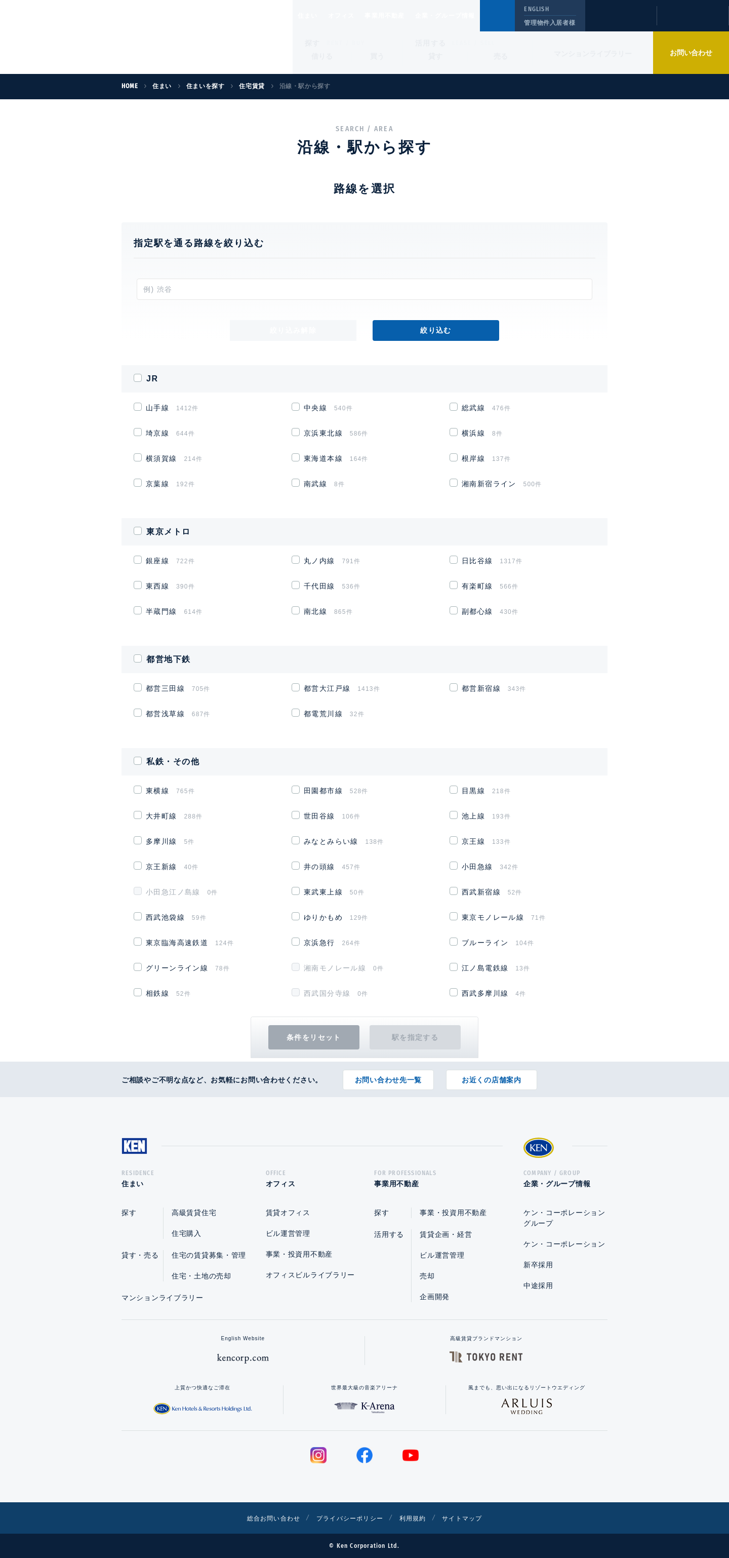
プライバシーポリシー (349, 1518)
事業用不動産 (407, 15)
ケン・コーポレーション (564, 1244)
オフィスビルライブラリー (310, 1275)
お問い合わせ (691, 53)
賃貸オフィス (288, 1213)
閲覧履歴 (619, 22)
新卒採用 (538, 1265)
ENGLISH (536, 9)
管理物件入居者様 (549, 22)
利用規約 (419, 1518)
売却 (427, 1276)
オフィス (354, 15)
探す (312, 43)
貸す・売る (140, 1255)
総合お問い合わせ (262, 1518)
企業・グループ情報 (476, 15)
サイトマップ (474, 1518)
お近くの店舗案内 (491, 1076)
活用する (431, 43)
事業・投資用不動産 (299, 1254)
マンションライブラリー (593, 54)
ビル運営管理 (288, 1233)
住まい (312, 15)
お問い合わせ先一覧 (388, 1076)
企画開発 (435, 1297)
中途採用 (538, 1285)
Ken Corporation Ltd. (98, 37)
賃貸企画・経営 (446, 1234)
